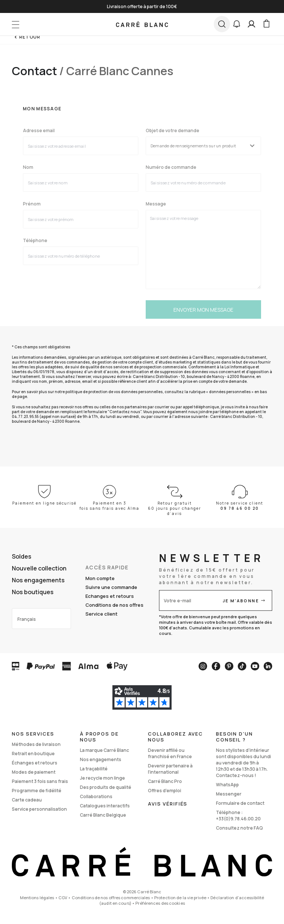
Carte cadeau (27, 800)
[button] (237, 24)
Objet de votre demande (172, 131)
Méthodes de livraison (36, 744)
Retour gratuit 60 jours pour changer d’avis (174, 508)
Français (26, 619)
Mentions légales (37, 897)
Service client (101, 613)
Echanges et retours (109, 596)
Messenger (228, 794)
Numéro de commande (171, 167)
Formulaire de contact (240, 803)
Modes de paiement (33, 772)
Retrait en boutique (33, 753)
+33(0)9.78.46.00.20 (238, 819)
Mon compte (100, 578)
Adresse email (39, 131)
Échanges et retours (34, 763)
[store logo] (142, 24)
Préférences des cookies (160, 903)
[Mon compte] (251, 24)
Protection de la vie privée (180, 897)
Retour (29, 37)
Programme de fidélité (36, 790)
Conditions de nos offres (114, 605)
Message (156, 204)
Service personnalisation (39, 809)
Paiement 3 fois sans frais (40, 781)
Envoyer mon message (203, 309)
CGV (62, 897)
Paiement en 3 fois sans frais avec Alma (109, 505)
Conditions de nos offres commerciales (111, 897)
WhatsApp (227, 784)
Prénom (32, 204)
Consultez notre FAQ (239, 828)
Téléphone (35, 241)
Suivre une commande (111, 587)
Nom (28, 167)
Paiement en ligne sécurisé (44, 503)
